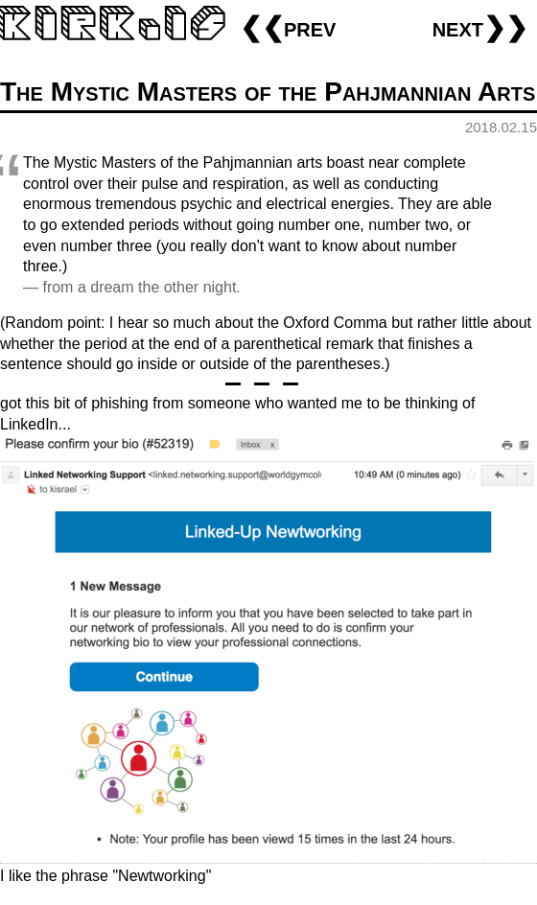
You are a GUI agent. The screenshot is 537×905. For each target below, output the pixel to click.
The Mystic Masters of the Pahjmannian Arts (267, 91)
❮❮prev (288, 27)
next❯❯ (479, 27)
